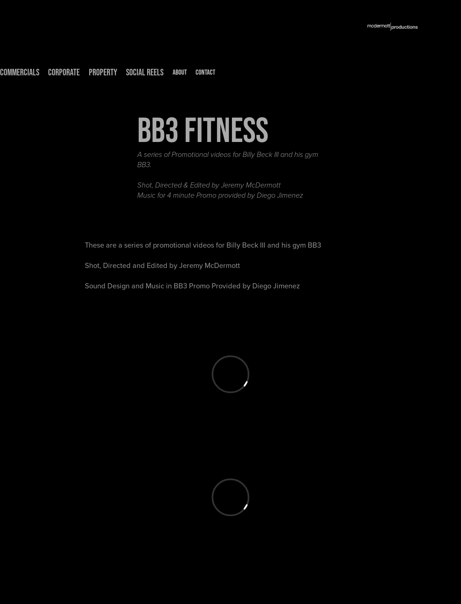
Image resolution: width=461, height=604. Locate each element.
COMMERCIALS (19, 72)
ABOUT (180, 72)
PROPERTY (103, 72)
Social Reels (144, 72)
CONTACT (205, 72)
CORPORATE (64, 72)
